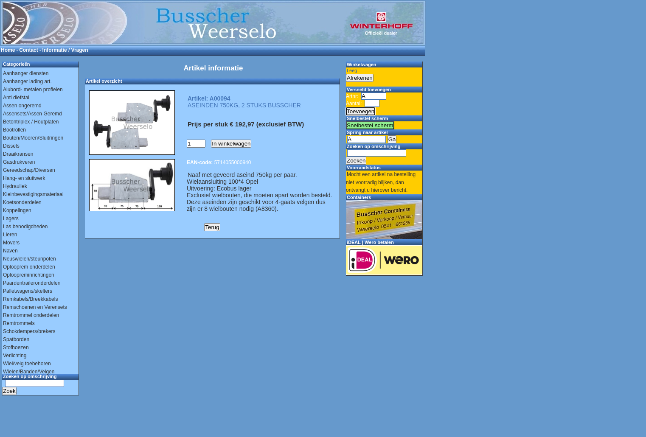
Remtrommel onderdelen (31, 315)
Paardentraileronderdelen (31, 283)
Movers (11, 243)
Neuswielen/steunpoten (29, 259)
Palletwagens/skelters (27, 291)
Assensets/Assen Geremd (32, 114)
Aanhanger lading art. (27, 81)
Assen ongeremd (22, 106)
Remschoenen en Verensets (35, 307)
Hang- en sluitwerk (24, 178)
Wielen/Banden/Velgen (28, 372)
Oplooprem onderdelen (29, 267)
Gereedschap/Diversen (29, 170)
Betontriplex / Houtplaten (31, 122)
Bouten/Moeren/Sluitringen (33, 138)
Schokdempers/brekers (29, 331)
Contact (28, 50)
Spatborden (16, 339)
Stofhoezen (16, 347)
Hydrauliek (15, 186)
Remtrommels (19, 323)
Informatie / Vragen (65, 50)
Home (8, 50)
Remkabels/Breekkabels (30, 299)
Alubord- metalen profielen (33, 89)
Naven (10, 251)
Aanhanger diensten (25, 73)
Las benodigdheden (25, 227)
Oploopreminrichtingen (28, 275)
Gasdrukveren (19, 162)
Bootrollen (14, 130)
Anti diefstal (16, 98)
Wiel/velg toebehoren (27, 364)
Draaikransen (18, 154)
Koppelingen (17, 210)
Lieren (10, 235)
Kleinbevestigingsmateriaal (33, 194)
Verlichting (14, 356)
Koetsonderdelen (22, 202)
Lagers (11, 218)
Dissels (11, 146)
